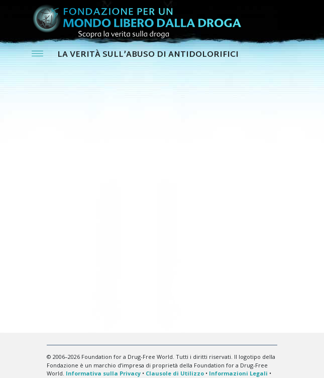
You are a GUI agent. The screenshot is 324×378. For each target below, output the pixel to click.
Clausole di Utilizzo (175, 373)
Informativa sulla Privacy (103, 373)
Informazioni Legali (238, 373)
